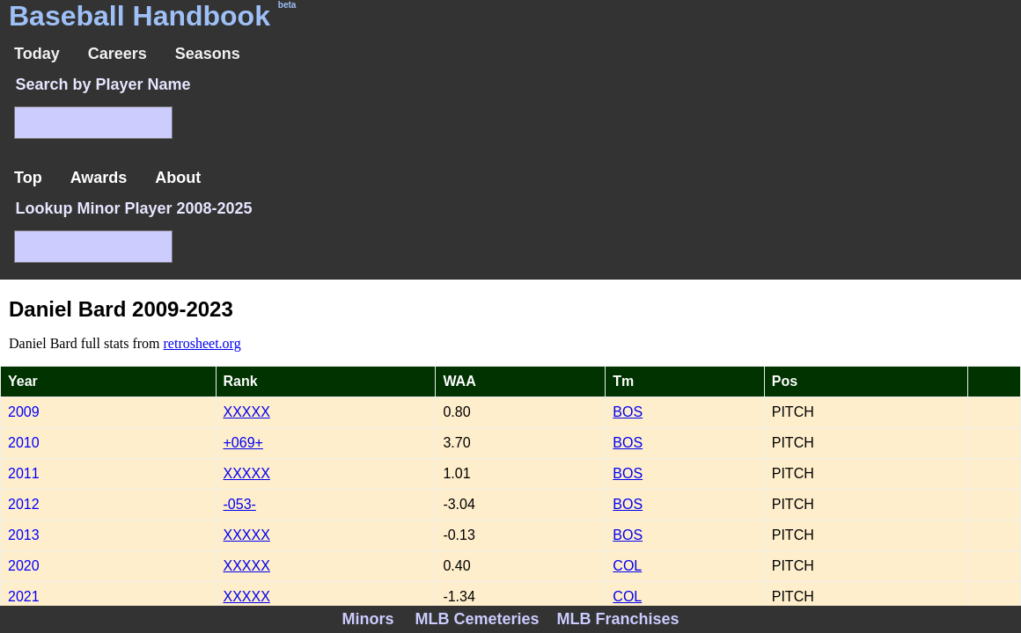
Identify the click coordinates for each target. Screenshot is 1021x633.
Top (28, 177)
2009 (24, 411)
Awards (99, 177)
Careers (117, 53)
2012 (24, 504)
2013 (24, 535)
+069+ (243, 442)
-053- (240, 504)
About (178, 177)
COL (627, 565)
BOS (628, 411)
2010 (24, 442)
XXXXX (247, 411)
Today (37, 53)
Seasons (207, 53)
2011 (24, 473)
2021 (24, 596)
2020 (24, 565)
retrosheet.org (202, 343)
